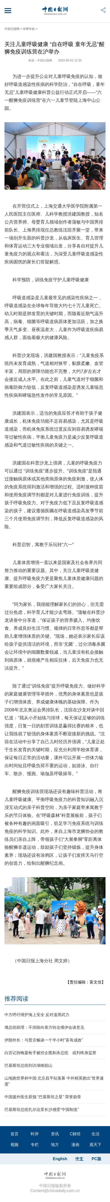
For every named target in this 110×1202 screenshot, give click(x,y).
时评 (35, 1134)
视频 (14, 1145)
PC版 (96, 1159)
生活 (96, 1134)
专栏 (35, 1145)
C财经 (75, 1134)
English (60, 1159)
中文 (79, 1159)
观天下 (96, 1145)
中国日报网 (11, 29)
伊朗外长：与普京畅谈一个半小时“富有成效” (43, 1040)
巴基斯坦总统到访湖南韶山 (28, 1065)
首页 (14, 1134)
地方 (55, 1145)
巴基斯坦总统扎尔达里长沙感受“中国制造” (41, 1109)
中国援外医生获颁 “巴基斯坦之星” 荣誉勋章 (42, 1097)
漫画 (75, 1145)
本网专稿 (29, 29)
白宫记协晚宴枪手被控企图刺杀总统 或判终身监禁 (50, 1053)
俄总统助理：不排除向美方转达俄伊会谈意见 (44, 1027)
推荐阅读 (16, 998)
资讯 (55, 1134)
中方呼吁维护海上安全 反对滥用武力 (36, 1015)
